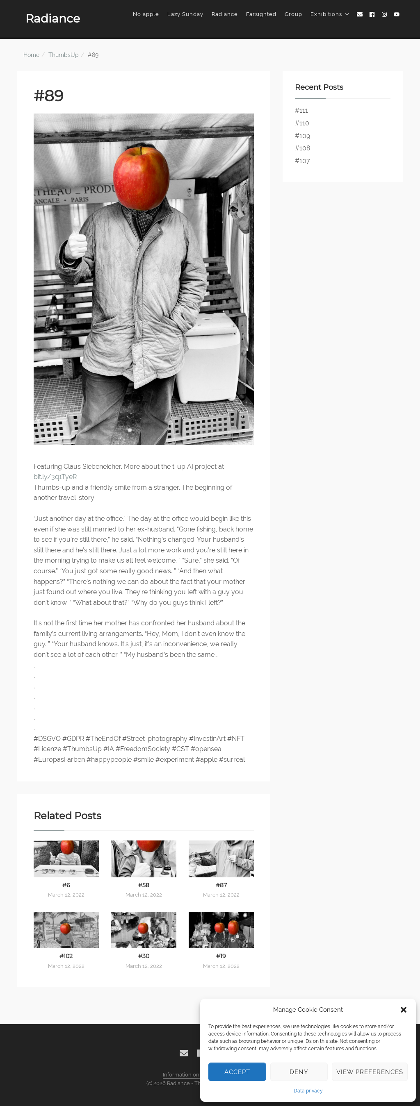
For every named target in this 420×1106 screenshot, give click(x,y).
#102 (66, 956)
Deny (299, 1072)
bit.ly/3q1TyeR (55, 477)
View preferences (369, 1072)
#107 (302, 161)
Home (31, 55)
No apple (146, 14)
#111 (301, 110)
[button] (403, 1010)
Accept (237, 1072)
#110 (302, 123)
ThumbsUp (63, 55)
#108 (302, 148)
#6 (66, 885)
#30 (143, 956)
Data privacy (308, 1091)
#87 (221, 885)
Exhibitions (329, 14)
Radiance (52, 18)
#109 (302, 136)
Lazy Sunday (185, 14)
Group (293, 14)
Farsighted (261, 14)
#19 (221, 956)
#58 (143, 885)
